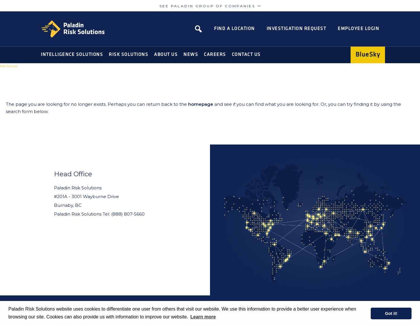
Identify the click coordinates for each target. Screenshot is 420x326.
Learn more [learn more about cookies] (203, 316)
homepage (200, 104)
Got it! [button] (391, 313)
